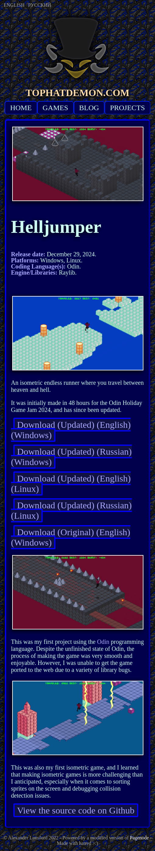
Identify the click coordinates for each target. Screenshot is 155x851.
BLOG (89, 108)
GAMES (55, 108)
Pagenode (139, 837)
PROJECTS (127, 108)
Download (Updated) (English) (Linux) (71, 483)
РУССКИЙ (39, 5)
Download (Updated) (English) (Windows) (71, 430)
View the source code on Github (76, 810)
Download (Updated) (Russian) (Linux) (71, 510)
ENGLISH (14, 5)
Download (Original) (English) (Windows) (70, 537)
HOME (21, 108)
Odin (103, 641)
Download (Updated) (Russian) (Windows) (71, 456)
